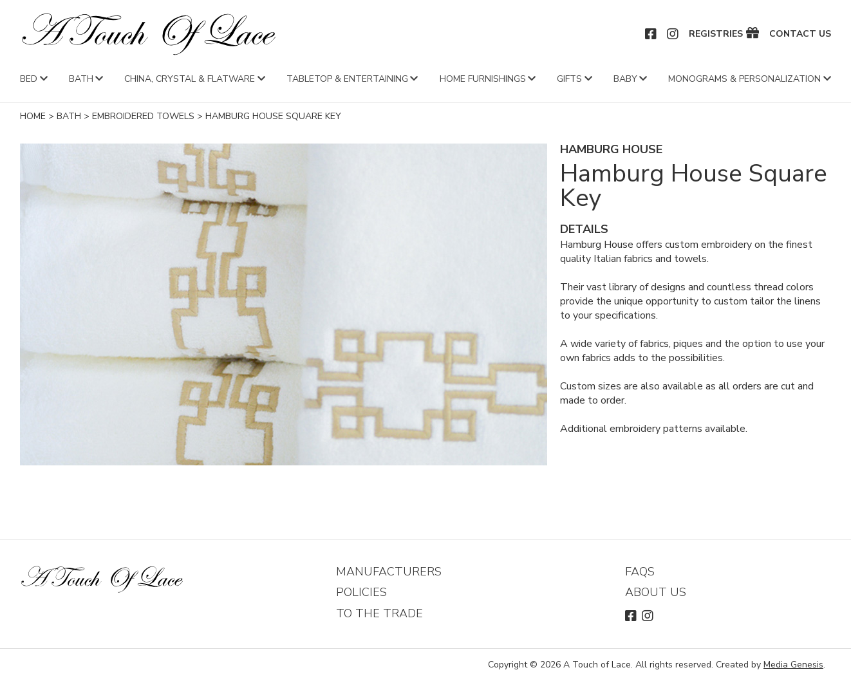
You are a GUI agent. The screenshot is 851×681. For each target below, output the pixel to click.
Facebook (651, 34)
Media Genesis (793, 664)
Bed (28, 79)
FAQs (640, 571)
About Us (655, 592)
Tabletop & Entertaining (347, 79)
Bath (81, 79)
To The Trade (379, 613)
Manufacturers (389, 571)
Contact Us (800, 34)
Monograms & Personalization (744, 79)
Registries (716, 34)
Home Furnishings (483, 79)
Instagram (673, 34)
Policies (361, 592)
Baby (625, 79)
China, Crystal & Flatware (189, 79)
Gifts (569, 79)
